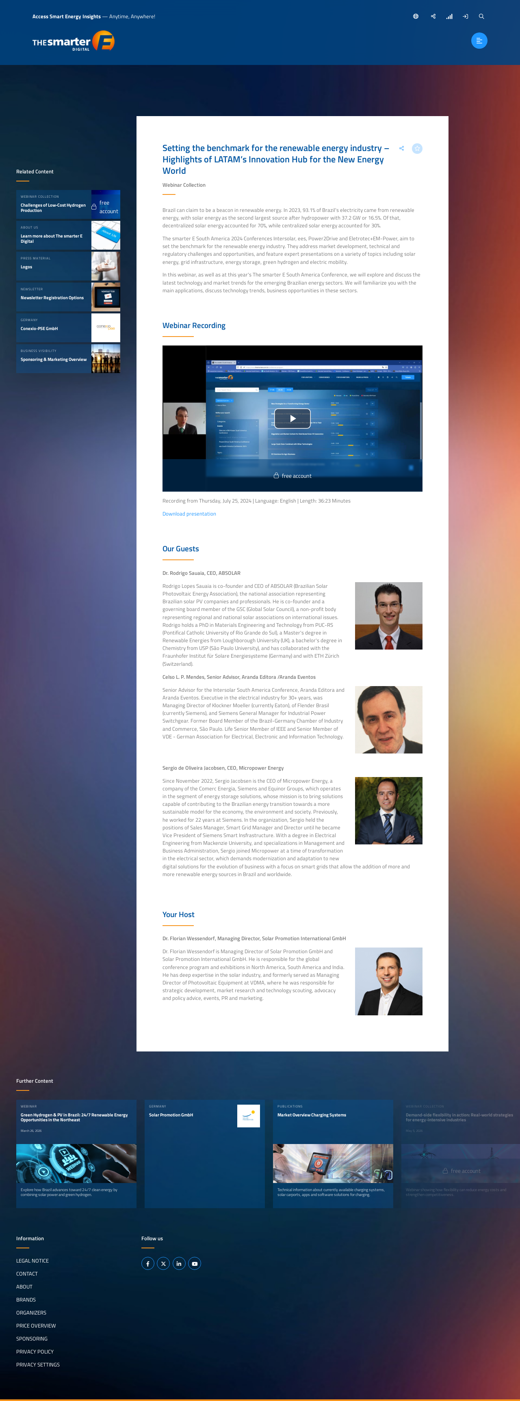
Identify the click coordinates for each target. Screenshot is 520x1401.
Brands (26, 1299)
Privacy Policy (35, 1351)
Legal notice (32, 1260)
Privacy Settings (38, 1364)
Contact (27, 1273)
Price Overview (36, 1325)
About (24, 1286)
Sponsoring (32, 1338)
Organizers (31, 1312)
